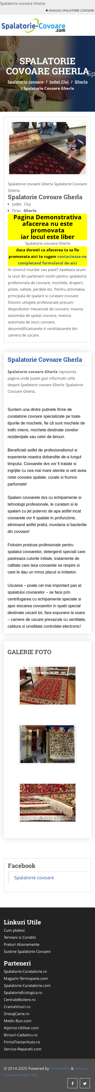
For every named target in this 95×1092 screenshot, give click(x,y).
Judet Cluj (59, 81)
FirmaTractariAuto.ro (22, 1042)
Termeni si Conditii (20, 937)
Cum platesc (14, 930)
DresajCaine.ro (16, 1013)
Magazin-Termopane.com (26, 978)
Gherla (81, 81)
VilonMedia (60, 1068)
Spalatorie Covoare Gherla (45, 359)
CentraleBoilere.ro (19, 999)
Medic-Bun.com (17, 1020)
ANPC (25, 1074)
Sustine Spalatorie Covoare (27, 951)
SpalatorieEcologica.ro (23, 992)
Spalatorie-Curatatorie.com (27, 985)
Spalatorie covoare (26, 81)
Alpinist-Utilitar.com (21, 1027)
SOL (34, 1074)
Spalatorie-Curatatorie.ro (25, 971)
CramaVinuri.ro (17, 1006)
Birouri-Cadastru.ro (20, 1035)
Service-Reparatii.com (23, 1049)
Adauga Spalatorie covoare (70, 10)
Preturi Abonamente (21, 944)
